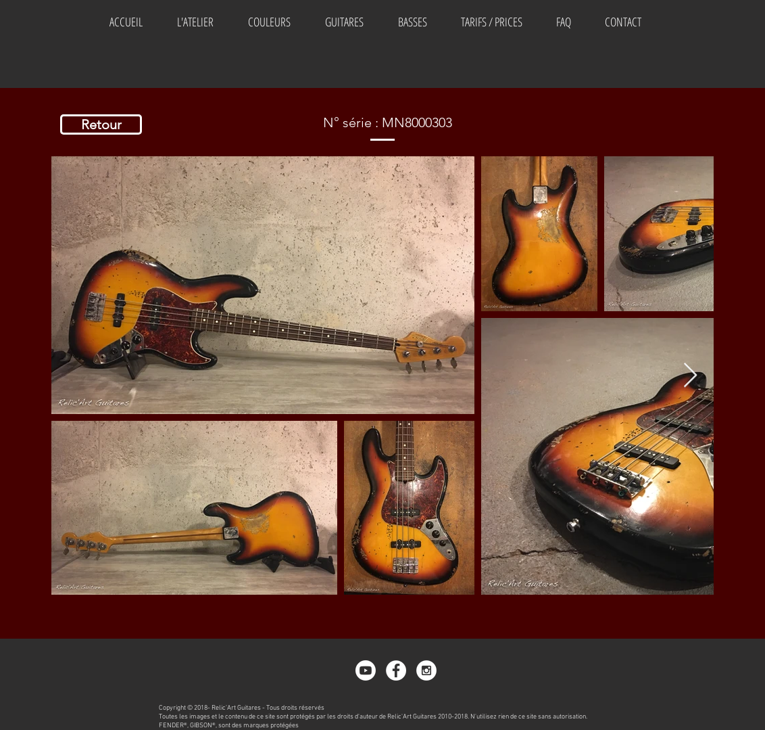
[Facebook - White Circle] (396, 670)
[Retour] (101, 124)
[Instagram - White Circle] (426, 670)
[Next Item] (690, 376)
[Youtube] (365, 670)
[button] (268, 22)
